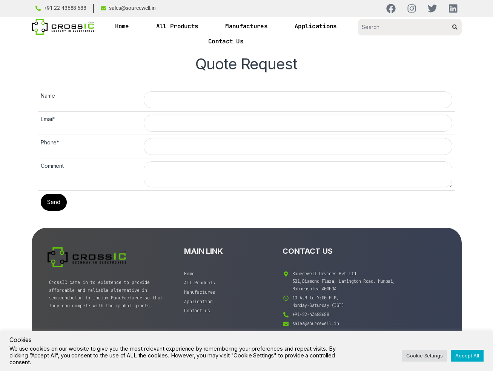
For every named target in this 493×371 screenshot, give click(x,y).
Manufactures (246, 26)
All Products (177, 26)
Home (122, 26)
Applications (316, 26)
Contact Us (225, 41)
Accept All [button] (467, 356)
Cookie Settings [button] (424, 356)
